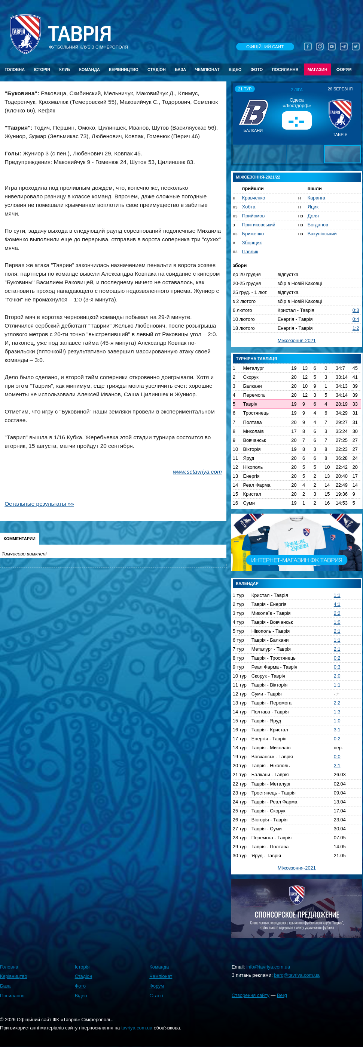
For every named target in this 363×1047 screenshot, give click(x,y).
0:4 (356, 319)
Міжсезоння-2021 (297, 340)
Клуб (64, 69)
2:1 (337, 631)
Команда (89, 69)
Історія (42, 69)
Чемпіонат (207, 69)
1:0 (337, 622)
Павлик (250, 251)
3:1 (337, 729)
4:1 (337, 604)
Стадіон (156, 69)
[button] (239, 114)
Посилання (285, 69)
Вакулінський (322, 233)
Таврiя (80, 34)
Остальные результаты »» (39, 504)
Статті (156, 995)
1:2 (356, 328)
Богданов (318, 224)
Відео (235, 69)
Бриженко (253, 233)
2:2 (337, 613)
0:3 (356, 310)
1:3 (337, 712)
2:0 (337, 676)
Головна (14, 69)
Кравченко (253, 198)
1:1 (337, 595)
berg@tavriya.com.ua (297, 975)
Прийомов (253, 216)
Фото (257, 69)
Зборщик (252, 242)
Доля (313, 216)
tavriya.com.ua (136, 1028)
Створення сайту (250, 995)
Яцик (313, 207)
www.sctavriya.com (197, 471)
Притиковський (258, 224)
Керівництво (123, 69)
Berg (282, 995)
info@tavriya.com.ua (268, 967)
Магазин (317, 69)
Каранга (316, 198)
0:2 (337, 658)
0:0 (337, 756)
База (180, 69)
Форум (344, 69)
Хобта (249, 207)
